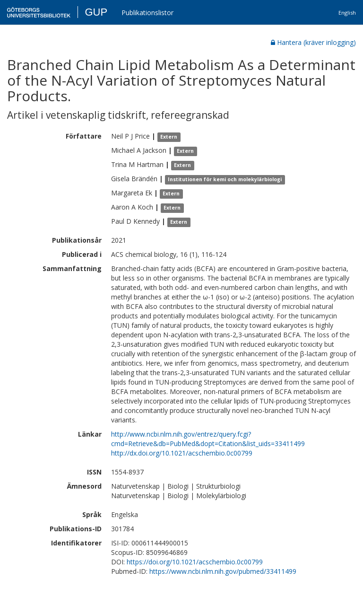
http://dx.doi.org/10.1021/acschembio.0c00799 (181, 452)
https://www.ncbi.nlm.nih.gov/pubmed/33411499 (222, 571)
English (347, 12)
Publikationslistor (147, 12)
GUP (96, 12)
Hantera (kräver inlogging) (313, 42)
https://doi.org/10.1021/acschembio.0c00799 (195, 561)
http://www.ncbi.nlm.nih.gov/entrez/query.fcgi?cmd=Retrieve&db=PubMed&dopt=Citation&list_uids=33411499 (208, 439)
